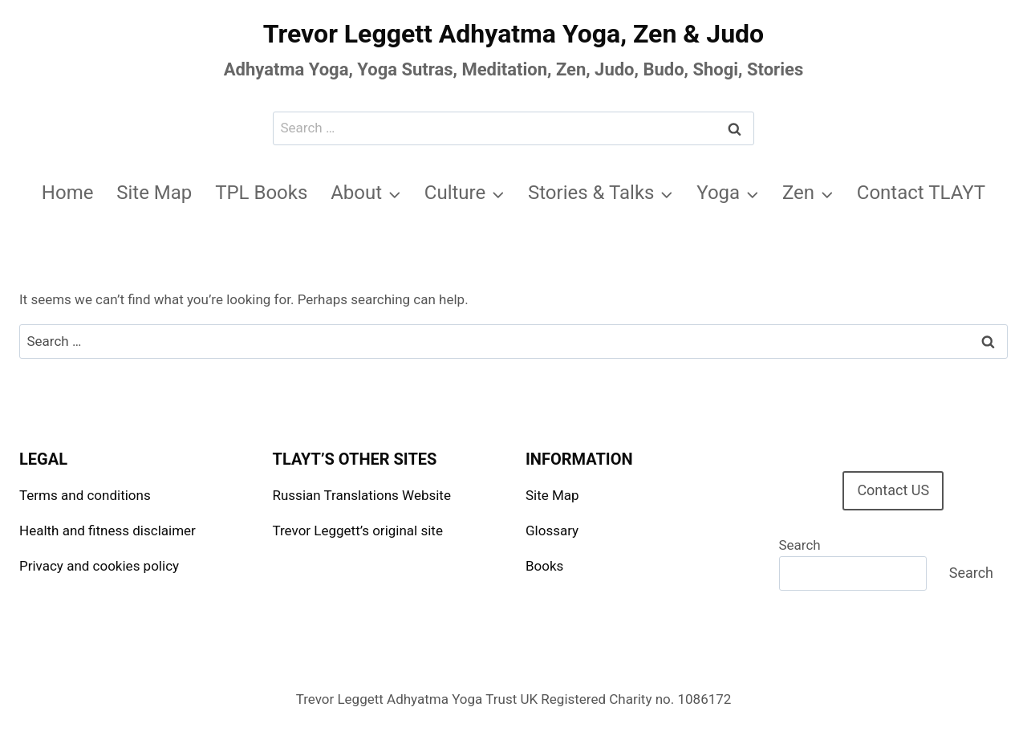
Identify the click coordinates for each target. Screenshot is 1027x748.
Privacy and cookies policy (99, 566)
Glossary (552, 530)
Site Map (154, 192)
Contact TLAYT (921, 192)
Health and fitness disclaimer (107, 530)
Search (800, 545)
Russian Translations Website (362, 495)
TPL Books (261, 192)
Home (68, 192)
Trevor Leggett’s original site (358, 530)
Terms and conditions (85, 495)
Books (544, 566)
